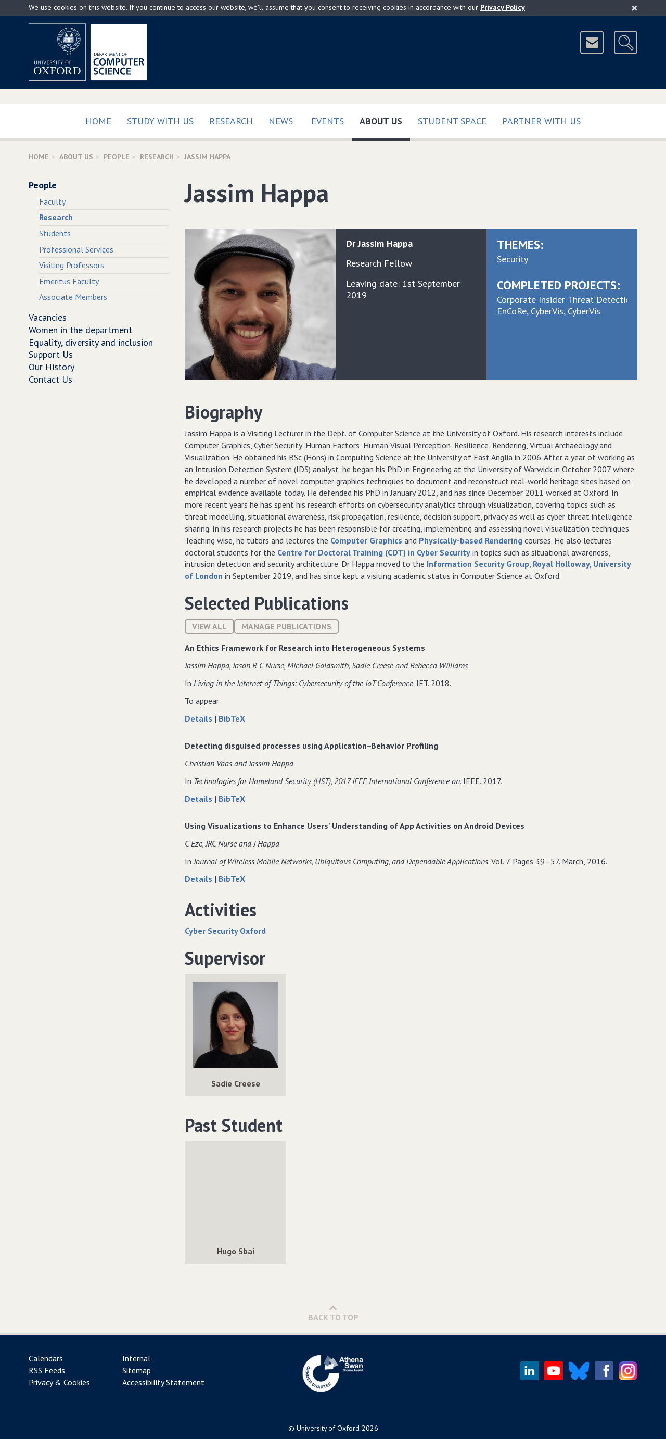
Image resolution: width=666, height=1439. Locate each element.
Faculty (52, 201)
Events (327, 121)
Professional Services (76, 249)
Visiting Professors (71, 265)
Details (199, 718)
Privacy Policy (502, 7)
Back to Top (333, 1312)
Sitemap (136, 1370)
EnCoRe (512, 311)
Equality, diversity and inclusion (91, 342)
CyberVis (547, 311)
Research (231, 121)
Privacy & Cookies (59, 1382)
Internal (136, 1358)
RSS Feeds (47, 1370)
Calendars (46, 1358)
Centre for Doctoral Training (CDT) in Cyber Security (373, 552)
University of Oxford (328, 1428)
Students (55, 233)
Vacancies (48, 317)
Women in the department (80, 330)
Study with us (160, 121)
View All (209, 626)
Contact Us (50, 379)
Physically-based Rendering (470, 540)
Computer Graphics (366, 540)
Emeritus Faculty (69, 281)
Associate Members (73, 297)
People (117, 156)
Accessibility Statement (163, 1382)
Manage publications (286, 626)
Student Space (452, 121)
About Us (385, 119)
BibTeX (232, 718)
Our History (51, 367)
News (280, 121)
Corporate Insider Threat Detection (566, 300)
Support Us (51, 354)
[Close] (634, 8)
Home (98, 121)
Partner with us (541, 121)
